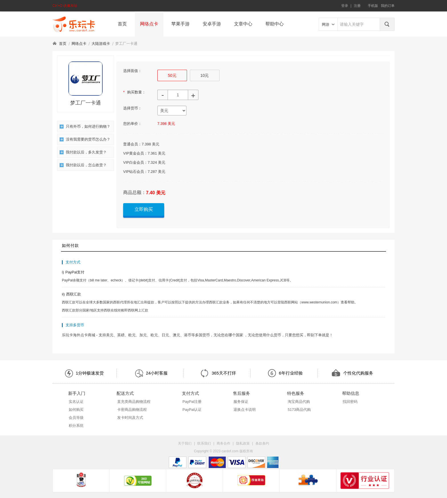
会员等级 (76, 417)
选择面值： (132, 71)
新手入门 (76, 393)
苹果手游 (180, 23)
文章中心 (243, 23)
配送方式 (125, 393)
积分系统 (76, 425)
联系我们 (204, 443)
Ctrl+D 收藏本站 (64, 6)
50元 (172, 75)
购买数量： (134, 92)
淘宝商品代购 (299, 401)
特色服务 (295, 393)
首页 (122, 23)
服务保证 (240, 401)
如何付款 (70, 245)
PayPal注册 (192, 401)
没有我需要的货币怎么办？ (85, 139)
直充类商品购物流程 (134, 401)
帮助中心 (274, 23)
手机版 (373, 6)
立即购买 (144, 209)
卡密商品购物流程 (132, 409)
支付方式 (190, 393)
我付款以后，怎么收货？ (83, 165)
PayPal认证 (192, 409)
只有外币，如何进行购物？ (85, 126)
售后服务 (241, 393)
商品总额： (134, 192)
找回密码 (350, 401)
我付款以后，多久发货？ (83, 152)
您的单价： (132, 123)
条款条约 (262, 443)
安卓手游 (212, 23)
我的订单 (388, 6)
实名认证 (76, 401)
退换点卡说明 (244, 409)
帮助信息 (350, 393)
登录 (344, 6)
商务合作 (223, 443)
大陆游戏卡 (101, 43)
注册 (357, 6)
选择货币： (132, 108)
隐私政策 (243, 443)
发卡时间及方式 (130, 417)
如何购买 (76, 409)
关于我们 (185, 443)
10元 (204, 75)
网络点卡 (149, 23)
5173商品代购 (299, 409)
